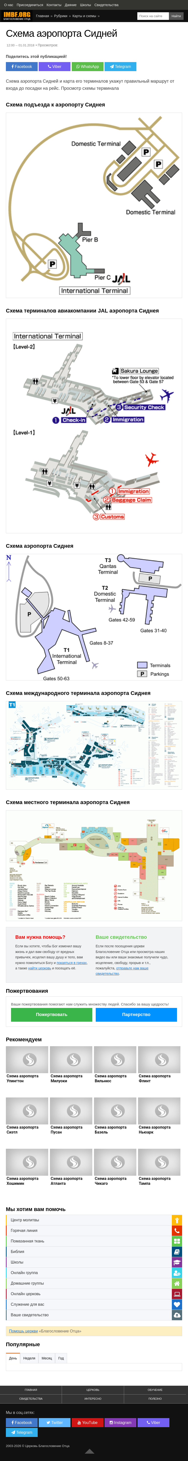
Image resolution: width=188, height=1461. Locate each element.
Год (61, 1358)
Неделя (29, 1358)
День (13, 1358)
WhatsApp (87, 67)
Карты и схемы (84, 16)
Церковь (93, 1389)
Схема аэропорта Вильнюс (111, 1078)
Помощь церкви (23, 1331)
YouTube (87, 1423)
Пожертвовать (51, 1014)
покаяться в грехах (72, 963)
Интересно (92, 1398)
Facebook (22, 67)
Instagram (121, 1423)
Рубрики (60, 16)
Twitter (55, 1423)
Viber (54, 67)
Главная (42, 16)
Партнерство (136, 1014)
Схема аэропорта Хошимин (22, 1181)
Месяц (47, 1358)
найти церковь (39, 968)
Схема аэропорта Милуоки (66, 1078)
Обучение (155, 1389)
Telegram (120, 67)
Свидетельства (31, 1398)
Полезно (155, 1398)
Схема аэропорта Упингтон (22, 1078)
